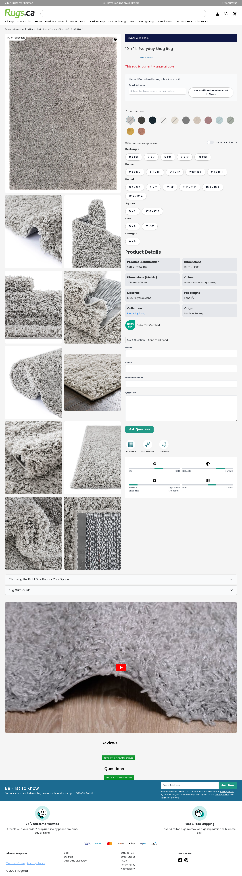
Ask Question (139, 429)
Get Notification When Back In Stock (211, 92)
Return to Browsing (14, 29)
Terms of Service (170, 797)
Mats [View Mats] (133, 21)
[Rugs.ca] (20, 13)
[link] (131, 57)
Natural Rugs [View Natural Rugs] (184, 21)
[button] (217, 13)
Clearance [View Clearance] (202, 21)
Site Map (68, 856)
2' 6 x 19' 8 (217, 172)
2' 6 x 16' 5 (195, 172)
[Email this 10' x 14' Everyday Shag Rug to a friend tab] (158, 340)
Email (128, 362)
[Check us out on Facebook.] (180, 860)
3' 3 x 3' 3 (134, 187)
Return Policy (128, 864)
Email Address (137, 85)
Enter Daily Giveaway (75, 860)
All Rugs (9, 21)
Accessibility (128, 868)
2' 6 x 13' (175, 172)
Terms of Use (15, 863)
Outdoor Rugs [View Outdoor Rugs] (97, 21)
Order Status (229, 3)
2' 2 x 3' (133, 157)
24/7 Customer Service (19, 3)
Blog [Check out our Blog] (66, 852)
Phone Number (134, 377)
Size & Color (24, 21)
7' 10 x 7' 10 (189, 187)
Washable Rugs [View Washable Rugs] (117, 21)
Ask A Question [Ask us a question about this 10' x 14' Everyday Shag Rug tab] (136, 340)
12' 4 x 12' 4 (136, 196)
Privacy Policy (227, 791)
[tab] (135, 340)
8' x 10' (150, 226)
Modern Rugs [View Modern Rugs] (78, 21)
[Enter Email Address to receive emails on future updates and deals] (190, 785)
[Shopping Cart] (234, 13)
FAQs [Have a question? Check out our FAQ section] (124, 860)
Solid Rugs (42, 29)
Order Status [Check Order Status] (128, 856)
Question (130, 392)
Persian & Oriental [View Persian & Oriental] (56, 21)
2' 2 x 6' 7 (134, 172)
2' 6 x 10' (155, 172)
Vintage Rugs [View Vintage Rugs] (147, 21)
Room (38, 21)
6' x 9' (167, 157)
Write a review (146, 58)
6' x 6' (170, 187)
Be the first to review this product (119, 758)
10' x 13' (202, 157)
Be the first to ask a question (119, 777)
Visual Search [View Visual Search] (166, 21)
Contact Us (127, 852)
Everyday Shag (57, 29)
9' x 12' (185, 157)
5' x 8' (151, 157)
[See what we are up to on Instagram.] (186, 860)
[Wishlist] (226, 13)
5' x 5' (153, 187)
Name (128, 347)
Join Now (227, 785)
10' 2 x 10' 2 (212, 187)
